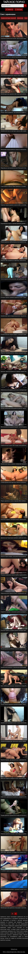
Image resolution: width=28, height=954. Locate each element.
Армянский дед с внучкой (8, 18)
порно (14, 2)
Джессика (20, 18)
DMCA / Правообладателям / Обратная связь (14, 952)
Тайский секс (14, 949)
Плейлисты (9, 9)
